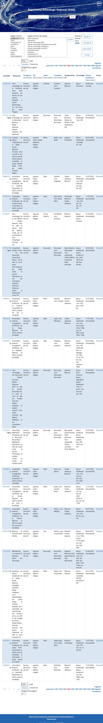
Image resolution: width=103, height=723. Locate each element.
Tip (34, 75)
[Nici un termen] (47, 38)
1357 (80, 66)
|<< (4, 65)
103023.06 (6, 84)
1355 (72, 66)
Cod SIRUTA (17, 44)
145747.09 (6, 196)
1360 (92, 66)
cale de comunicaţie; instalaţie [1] (47, 46)
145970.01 (6, 641)
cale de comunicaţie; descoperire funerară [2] (47, 44)
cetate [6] (47, 52)
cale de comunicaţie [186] (47, 42)
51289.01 (6, 214)
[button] (99, 4)
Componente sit (17, 42)
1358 (84, 66)
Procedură (87, 43)
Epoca (17, 52)
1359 (88, 66)
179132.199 (7, 115)
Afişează (99, 84)
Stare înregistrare (17, 56)
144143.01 (6, 487)
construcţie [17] (47, 54)
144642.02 (6, 176)
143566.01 (6, 665)
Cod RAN (55, 17)
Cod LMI (64, 17)
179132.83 (6, 551)
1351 (56, 66)
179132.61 (6, 430)
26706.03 (6, 571)
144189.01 (6, 469)
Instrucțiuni (87, 49)
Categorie (27, 75)
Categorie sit (17, 38)
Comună (17, 48)
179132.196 (7, 248)
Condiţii (87, 55)
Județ (17, 46)
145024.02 (6, 318)
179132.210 (7, 370)
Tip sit (17, 40)
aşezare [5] (47, 40)
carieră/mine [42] (47, 50)
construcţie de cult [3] (47, 56)
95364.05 (6, 531)
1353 (64, 66)
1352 (60, 66)
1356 (76, 66)
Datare (17, 54)
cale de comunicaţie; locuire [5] (47, 48)
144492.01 (6, 299)
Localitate (17, 50)
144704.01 (6, 341)
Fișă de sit (87, 37)
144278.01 (6, 509)
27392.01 (6, 138)
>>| (18, 65)
